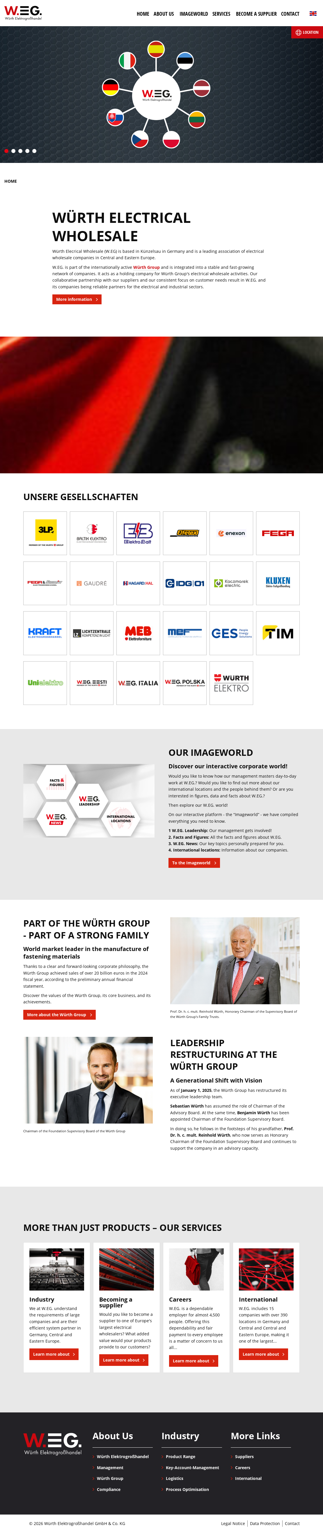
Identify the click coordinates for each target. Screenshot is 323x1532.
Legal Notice (233, 1523)
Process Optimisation (187, 1489)
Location (307, 32)
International (248, 1478)
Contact (292, 1523)
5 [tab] (34, 151)
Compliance (108, 1489)
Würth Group (146, 267)
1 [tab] (6, 151)
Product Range (180, 1456)
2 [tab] (13, 151)
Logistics (174, 1478)
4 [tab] (27, 151)
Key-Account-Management (192, 1467)
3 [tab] (20, 151)
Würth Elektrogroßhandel (23, 13)
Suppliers (244, 1456)
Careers (242, 1467)
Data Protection (265, 1523)
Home (10, 181)
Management (110, 1467)
